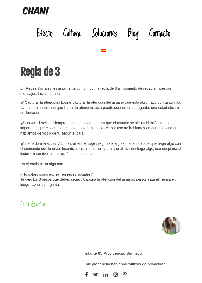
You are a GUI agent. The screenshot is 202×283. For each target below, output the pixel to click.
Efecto (45, 33)
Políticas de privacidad (146, 264)
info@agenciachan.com (105, 264)
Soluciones (104, 33)
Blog (133, 33)
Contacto (159, 33)
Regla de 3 (40, 71)
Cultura (72, 33)
